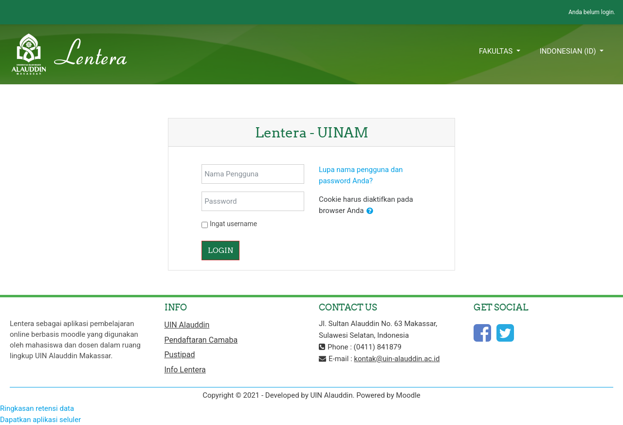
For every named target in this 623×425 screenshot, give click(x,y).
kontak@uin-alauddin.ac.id (397, 358)
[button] (370, 211)
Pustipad (180, 354)
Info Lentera (185, 369)
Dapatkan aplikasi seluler (40, 419)
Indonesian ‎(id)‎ (569, 51)
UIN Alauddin (187, 324)
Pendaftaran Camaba (201, 340)
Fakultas (496, 51)
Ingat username (233, 224)
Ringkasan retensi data (37, 408)
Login (220, 250)
